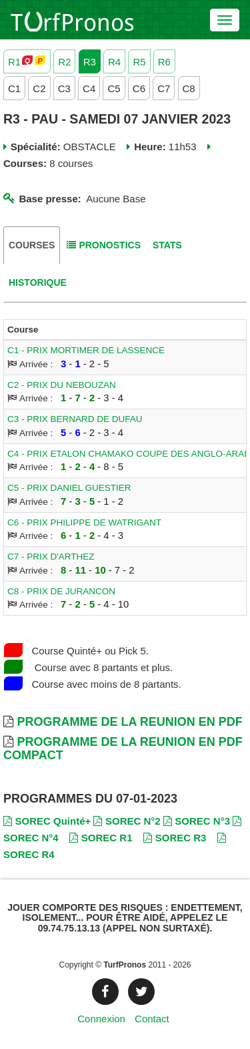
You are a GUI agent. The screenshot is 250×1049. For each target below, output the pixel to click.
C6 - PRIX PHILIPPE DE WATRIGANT (84, 522)
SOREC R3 (174, 837)
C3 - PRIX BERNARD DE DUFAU (75, 419)
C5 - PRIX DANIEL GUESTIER (69, 488)
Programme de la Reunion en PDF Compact (123, 748)
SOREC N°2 (126, 821)
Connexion (101, 1018)
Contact (152, 1018)
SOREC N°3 (196, 821)
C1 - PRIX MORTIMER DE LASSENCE (86, 350)
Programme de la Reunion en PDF (129, 721)
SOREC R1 (100, 837)
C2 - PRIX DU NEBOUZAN (61, 385)
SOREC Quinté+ (47, 821)
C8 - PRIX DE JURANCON (61, 591)
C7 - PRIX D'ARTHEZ (51, 557)
